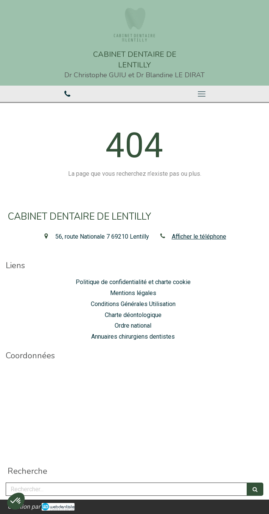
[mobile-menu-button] (202, 94)
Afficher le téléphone (199, 236)
